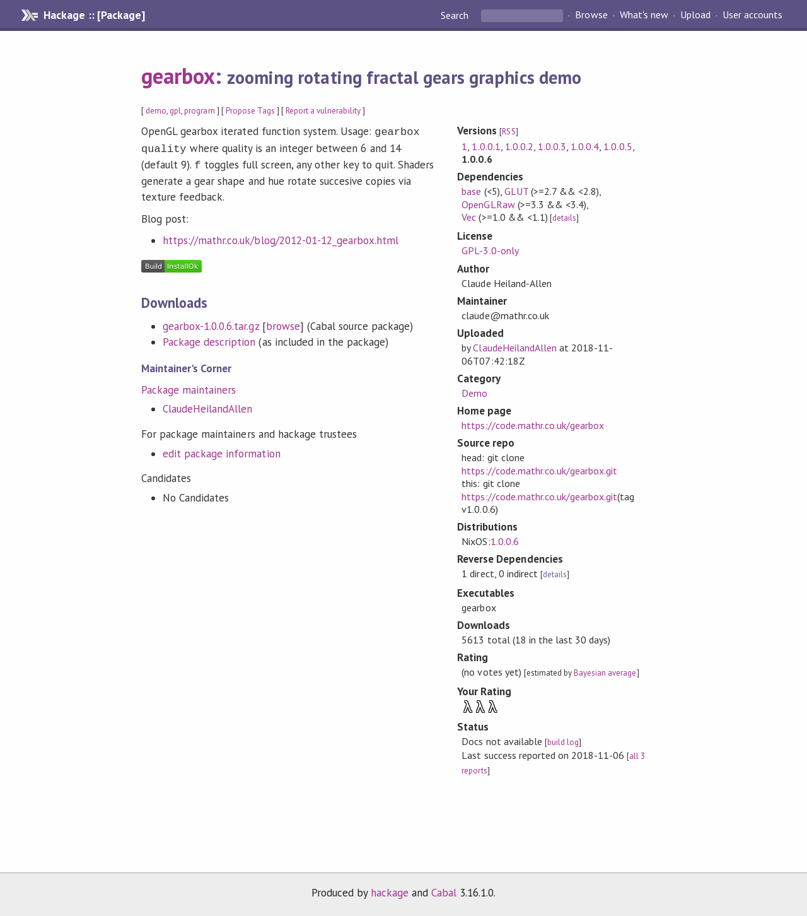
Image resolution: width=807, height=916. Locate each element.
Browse (591, 15)
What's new (644, 15)
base (471, 191)
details (564, 218)
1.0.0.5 (617, 146)
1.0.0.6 (505, 541)
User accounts (752, 15)
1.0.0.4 (585, 146)
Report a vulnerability (323, 110)
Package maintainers (188, 386)
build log (563, 742)
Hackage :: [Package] (94, 15)
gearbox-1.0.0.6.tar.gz (211, 322)
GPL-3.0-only (490, 250)
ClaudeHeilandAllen (207, 405)
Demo (474, 393)
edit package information (222, 450)
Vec (469, 217)
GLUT (516, 191)
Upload (695, 15)
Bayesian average (605, 672)
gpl (175, 110)
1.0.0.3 (552, 146)
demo (156, 110)
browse (283, 322)
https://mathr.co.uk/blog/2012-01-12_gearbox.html (280, 237)
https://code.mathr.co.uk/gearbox (533, 425)
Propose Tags (250, 110)
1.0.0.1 (486, 146)
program (199, 110)
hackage (390, 893)
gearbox (178, 76)
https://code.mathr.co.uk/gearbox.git (539, 470)
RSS (508, 131)
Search (456, 15)
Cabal (443, 893)
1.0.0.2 (519, 146)
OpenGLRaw (488, 204)
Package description (209, 338)
